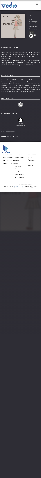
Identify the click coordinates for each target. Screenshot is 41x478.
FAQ (16, 164)
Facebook (31, 161)
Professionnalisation (10, 164)
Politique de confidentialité (20, 177)
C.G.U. (17, 173)
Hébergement (8, 158)
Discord (30, 167)
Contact (18, 167)
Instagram (31, 164)
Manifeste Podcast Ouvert (25, 184)
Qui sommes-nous (19, 160)
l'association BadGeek (18, 187)
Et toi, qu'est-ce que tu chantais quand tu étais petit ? (36, 36)
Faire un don (19, 170)
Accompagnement (9, 161)
